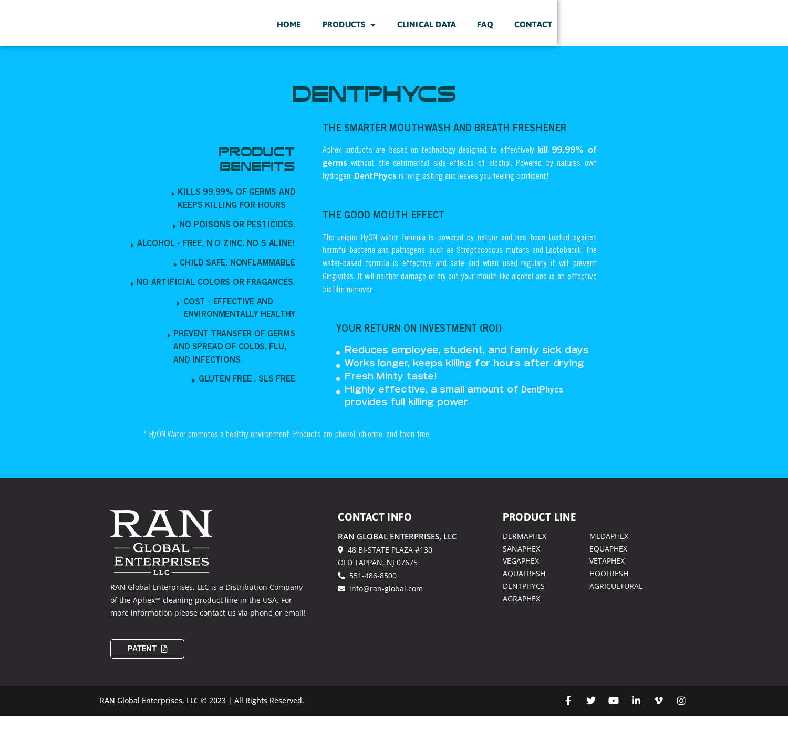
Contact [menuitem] (669, 32)
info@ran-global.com (380, 604)
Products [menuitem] (485, 32)
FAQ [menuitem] (621, 32)
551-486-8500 (367, 591)
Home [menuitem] (425, 32)
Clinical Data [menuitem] (562, 32)
